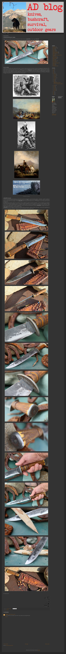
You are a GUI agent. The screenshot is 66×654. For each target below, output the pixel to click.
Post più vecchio (47, 644)
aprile (54, 86)
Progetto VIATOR (55, 57)
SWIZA (54, 59)
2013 (53, 94)
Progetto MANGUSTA (55, 53)
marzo (55, 87)
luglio (54, 80)
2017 (53, 71)
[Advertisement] (56, 40)
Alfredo (54, 101)
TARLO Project (55, 56)
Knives (8, 33)
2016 (53, 73)
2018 (53, 70)
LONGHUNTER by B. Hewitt (57, 82)
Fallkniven (54, 51)
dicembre (55, 74)
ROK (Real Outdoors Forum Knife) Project (57, 55)
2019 (53, 69)
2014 (53, 93)
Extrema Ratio (55, 48)
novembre (55, 75)
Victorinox (54, 50)
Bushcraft (7, 609)
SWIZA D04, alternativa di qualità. (58, 83)
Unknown (6, 614)
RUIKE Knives (54, 58)
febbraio (55, 89)
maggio (55, 85)
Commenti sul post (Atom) (9, 645)
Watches (54, 54)
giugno (55, 81)
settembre (55, 77)
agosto (55, 79)
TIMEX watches (55, 60)
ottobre (55, 76)
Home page (4, 33)
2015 (53, 91)
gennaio (55, 90)
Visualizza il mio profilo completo (54, 114)
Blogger (39, 650)
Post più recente (6, 644)
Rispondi (6, 616)
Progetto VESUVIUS (55, 52)
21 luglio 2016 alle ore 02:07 (11, 614)
